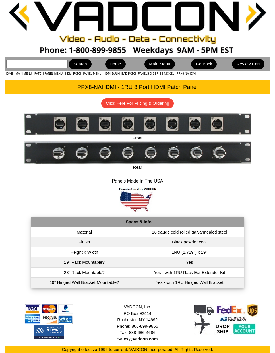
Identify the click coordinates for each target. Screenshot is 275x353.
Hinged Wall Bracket (204, 282)
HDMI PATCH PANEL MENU (83, 73)
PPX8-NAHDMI (186, 73)
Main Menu (159, 63)
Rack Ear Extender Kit (204, 272)
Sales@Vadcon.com (137, 339)
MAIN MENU (24, 73)
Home (115, 63)
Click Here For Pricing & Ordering (137, 103)
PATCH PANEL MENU (48, 73)
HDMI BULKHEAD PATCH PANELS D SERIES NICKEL (139, 73)
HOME (9, 73)
